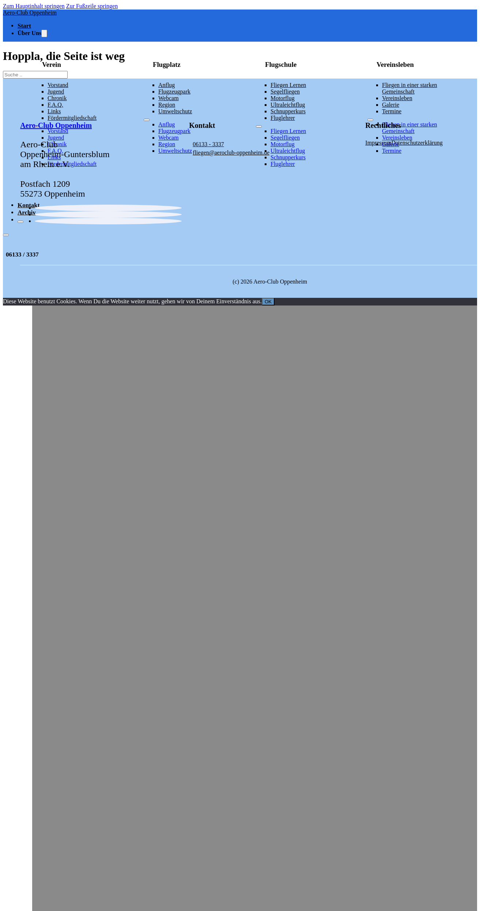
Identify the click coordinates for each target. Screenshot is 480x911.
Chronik (57, 98)
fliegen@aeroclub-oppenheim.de (231, 152)
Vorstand (58, 85)
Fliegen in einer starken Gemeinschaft (409, 88)
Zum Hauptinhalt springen (34, 6)
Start (24, 25)
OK (268, 301)
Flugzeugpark (174, 91)
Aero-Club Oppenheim (30, 13)
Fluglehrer (283, 164)
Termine (391, 151)
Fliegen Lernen (288, 85)
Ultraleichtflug (288, 105)
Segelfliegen (285, 91)
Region (166, 105)
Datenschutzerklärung (416, 143)
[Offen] (6, 235)
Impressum (378, 143)
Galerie (390, 105)
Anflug (166, 85)
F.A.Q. (55, 105)
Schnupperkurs (288, 157)
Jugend (56, 91)
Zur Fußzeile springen (92, 6)
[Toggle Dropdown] (44, 33)
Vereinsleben (397, 98)
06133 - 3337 (208, 144)
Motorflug (283, 98)
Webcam (168, 98)
